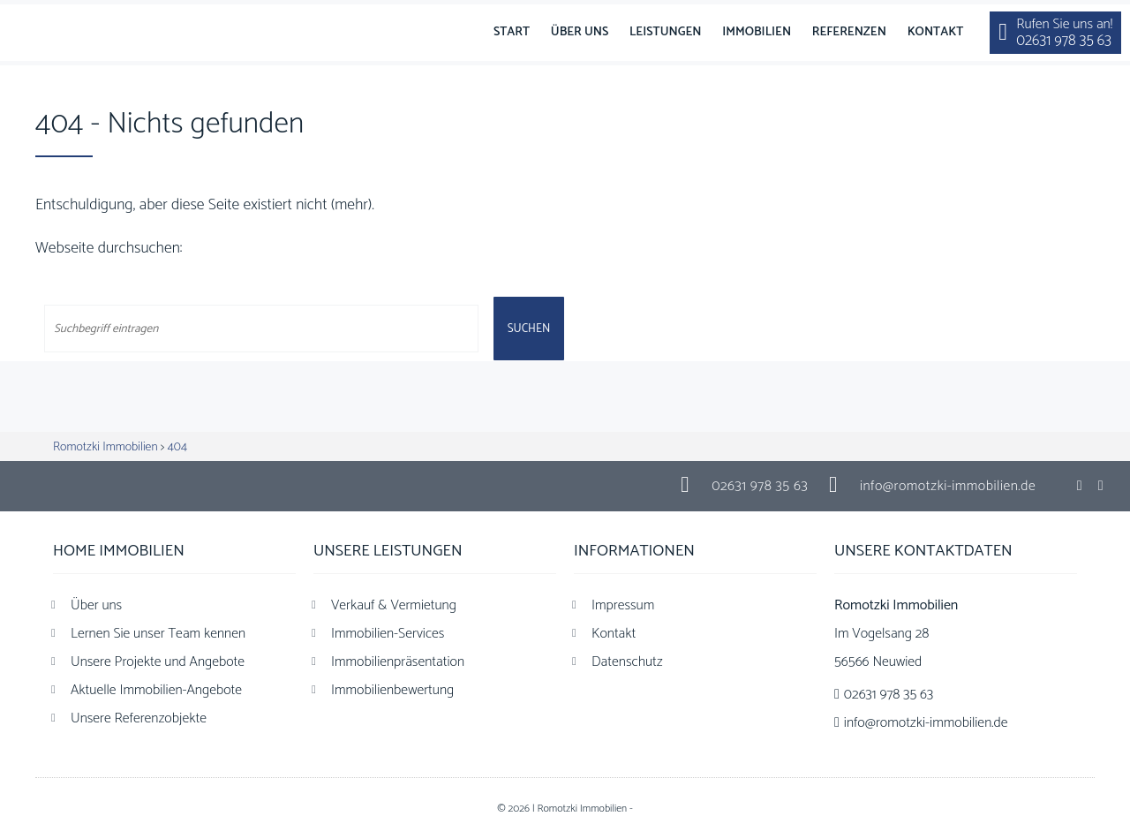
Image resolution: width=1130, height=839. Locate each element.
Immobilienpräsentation (397, 662)
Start (511, 32)
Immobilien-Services (387, 634)
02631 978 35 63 (760, 486)
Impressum (622, 605)
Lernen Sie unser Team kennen (158, 634)
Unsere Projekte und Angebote (158, 662)
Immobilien (756, 32)
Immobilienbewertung (392, 690)
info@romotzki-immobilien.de (948, 486)
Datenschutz (627, 662)
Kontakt (936, 32)
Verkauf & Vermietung (393, 605)
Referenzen (849, 32)
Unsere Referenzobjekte (139, 718)
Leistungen (665, 32)
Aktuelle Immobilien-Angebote (156, 690)
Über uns (579, 32)
